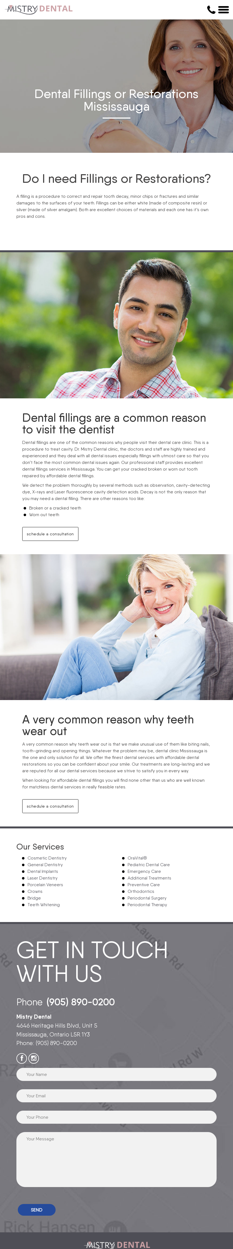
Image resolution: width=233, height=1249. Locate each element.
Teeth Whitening (44, 904)
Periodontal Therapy (147, 904)
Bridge (34, 898)
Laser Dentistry (43, 878)
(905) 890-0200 (80, 1002)
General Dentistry (45, 864)
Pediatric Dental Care (149, 864)
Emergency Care (144, 871)
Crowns (35, 891)
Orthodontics (141, 891)
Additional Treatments (149, 878)
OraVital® (137, 858)
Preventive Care (144, 884)
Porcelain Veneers (45, 884)
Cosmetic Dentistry (47, 858)
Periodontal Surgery (147, 898)
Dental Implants (43, 871)
